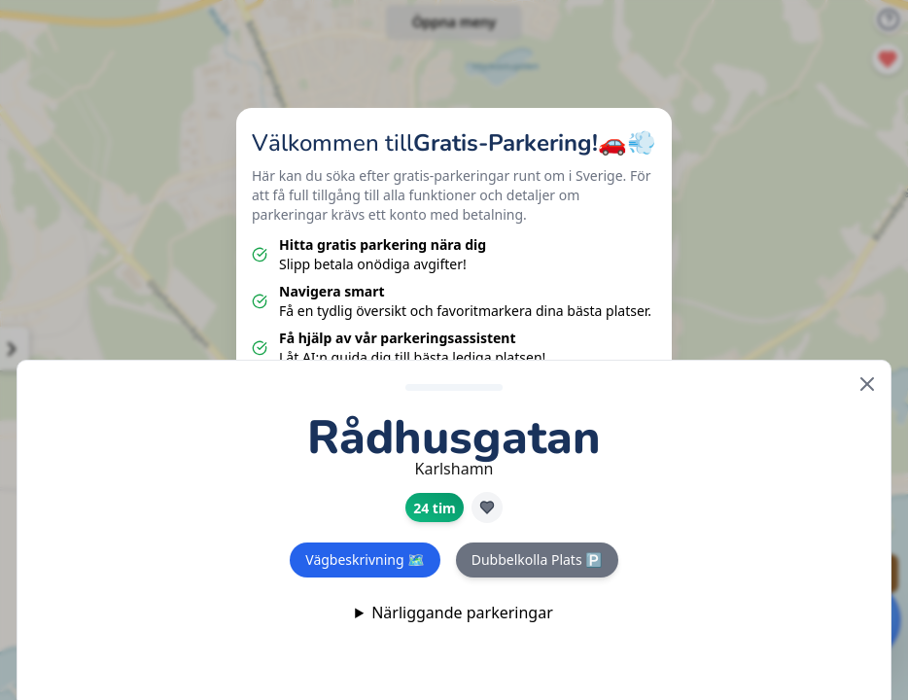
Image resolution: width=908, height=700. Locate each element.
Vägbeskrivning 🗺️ (364, 559)
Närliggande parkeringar (462, 612)
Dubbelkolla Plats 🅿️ (537, 559)
